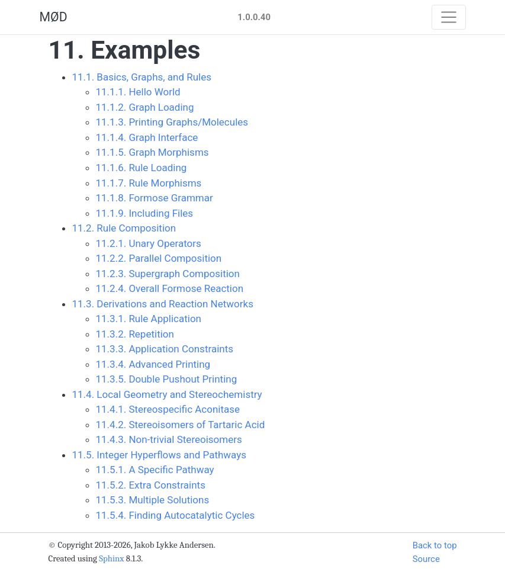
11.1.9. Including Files (145, 213)
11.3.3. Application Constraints (165, 349)
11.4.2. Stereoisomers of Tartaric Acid (180, 425)
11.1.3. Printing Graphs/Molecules (172, 122)
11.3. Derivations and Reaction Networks (162, 304)
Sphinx (111, 559)
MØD (53, 16)
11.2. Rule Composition (124, 228)
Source (426, 559)
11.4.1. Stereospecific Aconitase (168, 409)
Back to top (435, 545)
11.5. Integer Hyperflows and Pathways (159, 455)
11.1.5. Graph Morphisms (152, 152)
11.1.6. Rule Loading (141, 168)
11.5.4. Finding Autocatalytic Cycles (175, 515)
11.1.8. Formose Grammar (154, 198)
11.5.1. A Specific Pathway (155, 470)
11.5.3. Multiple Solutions (153, 500)
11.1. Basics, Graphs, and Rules (142, 77)
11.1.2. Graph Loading (145, 107)
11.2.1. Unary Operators (148, 243)
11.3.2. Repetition (135, 334)
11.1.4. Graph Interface (147, 137)
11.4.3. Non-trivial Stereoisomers (169, 439)
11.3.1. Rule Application (148, 319)
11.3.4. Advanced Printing (153, 364)
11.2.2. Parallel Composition (159, 258)
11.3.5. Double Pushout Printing (166, 379)
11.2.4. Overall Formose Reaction (170, 288)
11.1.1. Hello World (138, 92)
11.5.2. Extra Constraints (150, 485)
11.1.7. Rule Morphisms (149, 183)
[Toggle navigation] (449, 17)
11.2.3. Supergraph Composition (168, 274)
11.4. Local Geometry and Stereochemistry (167, 394)
